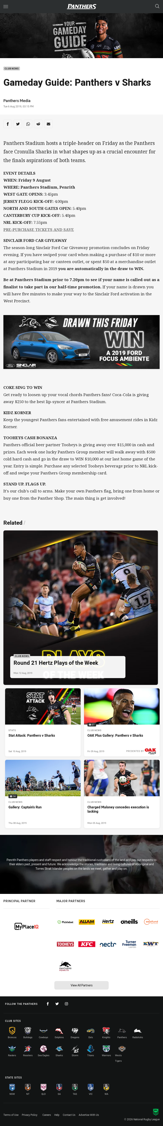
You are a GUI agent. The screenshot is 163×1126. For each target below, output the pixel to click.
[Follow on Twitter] (57, 1004)
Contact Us (69, 1114)
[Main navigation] (5, 6)
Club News (12, 68)
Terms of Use (10, 1114)
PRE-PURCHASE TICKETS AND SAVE (38, 229)
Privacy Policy (29, 1114)
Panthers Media (17, 100)
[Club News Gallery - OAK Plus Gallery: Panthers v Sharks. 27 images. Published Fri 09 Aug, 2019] (122, 722)
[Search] (157, 6)
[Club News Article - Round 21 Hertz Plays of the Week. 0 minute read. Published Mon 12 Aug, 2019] (80, 607)
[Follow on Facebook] (47, 1004)
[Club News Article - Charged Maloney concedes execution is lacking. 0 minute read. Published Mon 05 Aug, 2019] (122, 794)
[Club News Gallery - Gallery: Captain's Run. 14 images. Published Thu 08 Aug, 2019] (43, 794)
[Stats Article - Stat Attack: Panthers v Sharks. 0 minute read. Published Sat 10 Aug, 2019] (43, 722)
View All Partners (82, 985)
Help (56, 1114)
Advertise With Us (89, 1114)
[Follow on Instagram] (66, 1004)
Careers (46, 1114)
